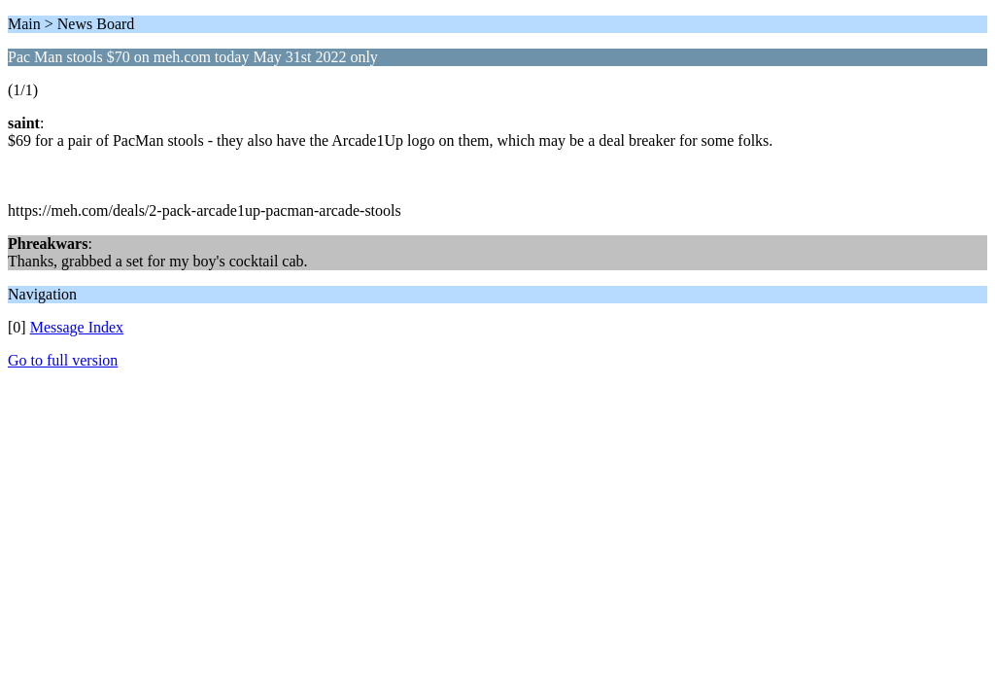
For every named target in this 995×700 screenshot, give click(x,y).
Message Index (76, 327)
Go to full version (63, 360)
